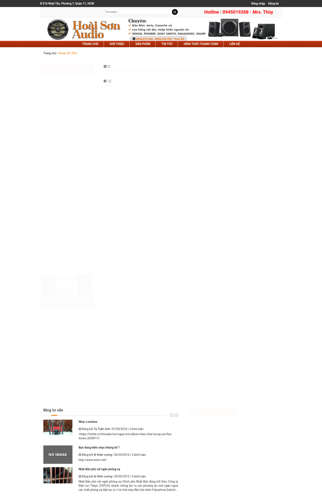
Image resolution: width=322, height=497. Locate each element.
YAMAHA (53, 208)
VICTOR (52, 123)
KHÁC (51, 258)
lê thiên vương (103, 454)
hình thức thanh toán (201, 44)
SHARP (52, 233)
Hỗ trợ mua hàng (207, 412)
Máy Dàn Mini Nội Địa (66, 392)
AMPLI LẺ (54, 165)
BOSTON (53, 199)
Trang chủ (90, 44)
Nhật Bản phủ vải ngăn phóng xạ (99, 469)
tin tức (167, 44)
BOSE (51, 106)
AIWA (51, 242)
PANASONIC (56, 191)
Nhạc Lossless (88, 421)
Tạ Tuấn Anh (102, 429)
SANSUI (52, 216)
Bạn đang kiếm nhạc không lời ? (99, 447)
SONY (51, 98)
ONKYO (52, 89)
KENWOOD (54, 225)
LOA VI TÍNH (56, 140)
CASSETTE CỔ (57, 149)
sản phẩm (142, 44)
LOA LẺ (52, 182)
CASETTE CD (56, 250)
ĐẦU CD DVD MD (59, 157)
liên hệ (234, 44)
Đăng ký (273, 3)
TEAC (51, 132)
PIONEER (53, 115)
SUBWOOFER (56, 174)
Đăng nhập (258, 3)
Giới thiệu (117, 44)
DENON (52, 81)
